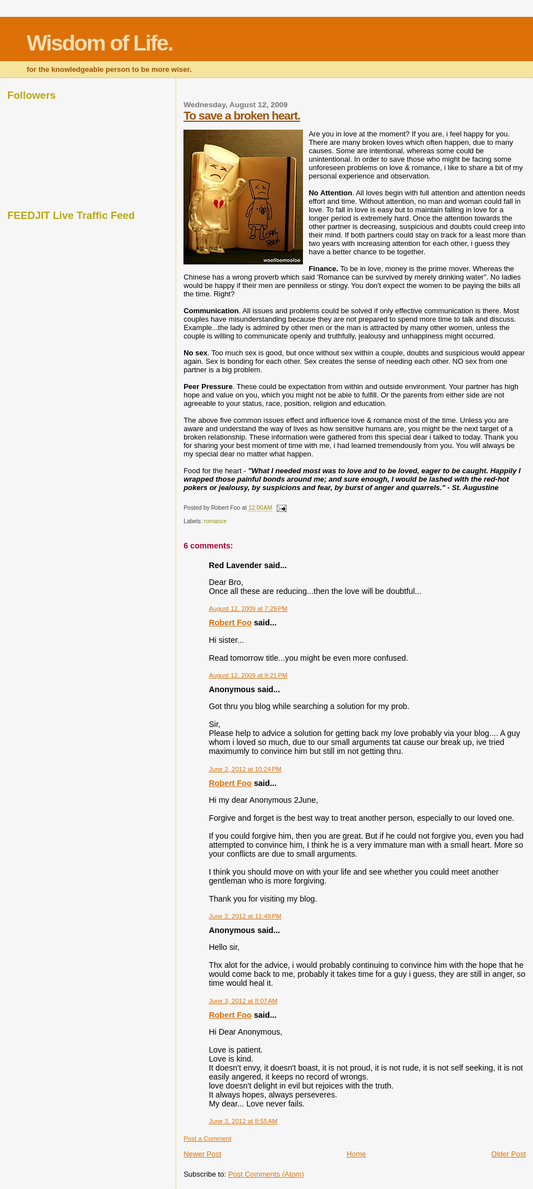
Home (356, 1154)
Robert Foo (230, 622)
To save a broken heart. (241, 115)
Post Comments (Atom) (266, 1174)
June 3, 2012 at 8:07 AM (243, 1001)
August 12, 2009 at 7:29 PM (248, 608)
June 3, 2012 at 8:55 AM (243, 1121)
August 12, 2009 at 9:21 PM (248, 675)
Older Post (508, 1154)
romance (215, 521)
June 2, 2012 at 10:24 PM (245, 769)
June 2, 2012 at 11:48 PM (245, 916)
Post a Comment (207, 1138)
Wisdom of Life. (100, 43)
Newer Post (202, 1154)
